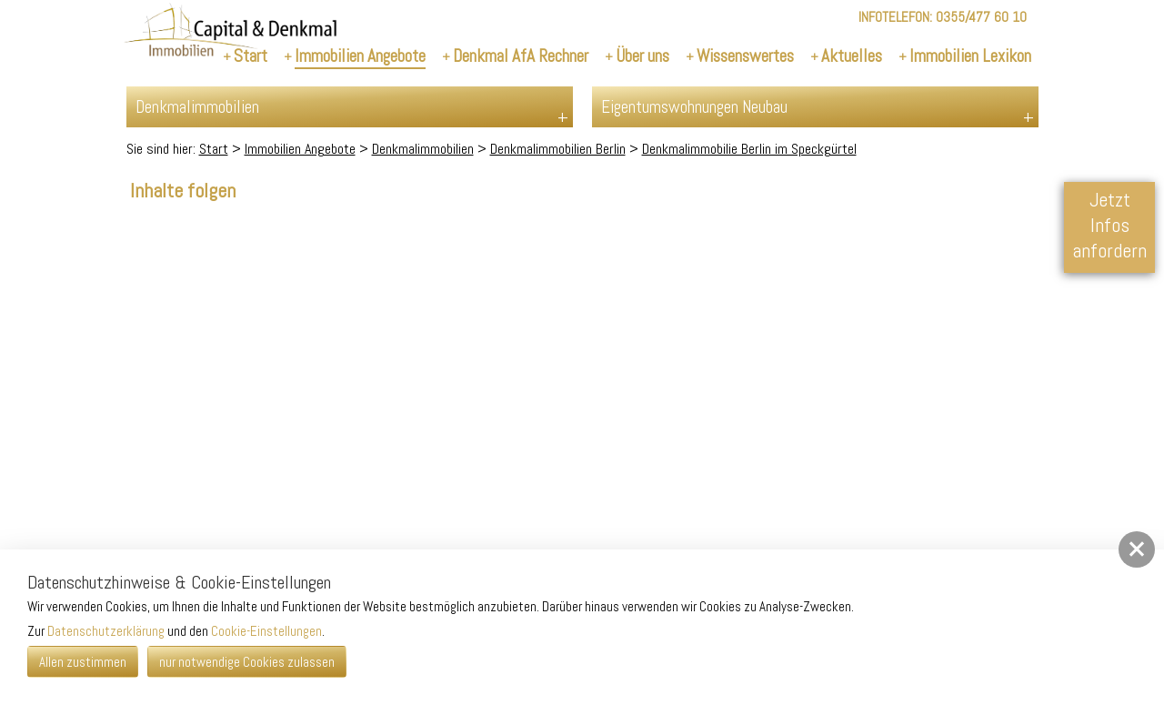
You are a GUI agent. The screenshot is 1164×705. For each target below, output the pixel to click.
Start (213, 148)
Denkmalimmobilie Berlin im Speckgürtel (749, 148)
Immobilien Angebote (300, 148)
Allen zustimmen (82, 661)
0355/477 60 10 (981, 16)
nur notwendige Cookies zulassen (247, 661)
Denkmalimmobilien (423, 148)
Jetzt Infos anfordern (1109, 224)
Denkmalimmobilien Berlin (558, 148)
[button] (1137, 549)
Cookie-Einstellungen (266, 631)
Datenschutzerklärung (106, 631)
